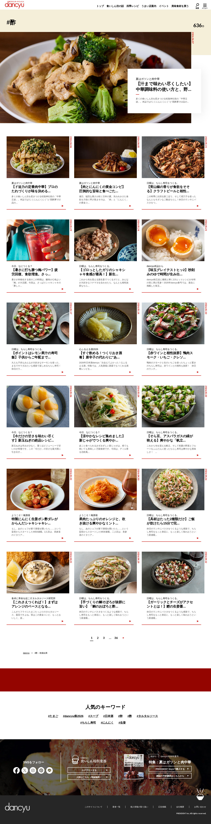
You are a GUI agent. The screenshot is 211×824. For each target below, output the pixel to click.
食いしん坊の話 (115, 6)
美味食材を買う (180, 6)
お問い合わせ (200, 807)
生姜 (122, 722)
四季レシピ (132, 6)
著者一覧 (116, 807)
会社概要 (180, 807)
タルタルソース (147, 716)
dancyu (26, 653)
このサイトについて (93, 807)
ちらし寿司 (88, 722)
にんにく (107, 722)
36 (116, 638)
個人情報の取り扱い (139, 807)
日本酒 (108, 716)
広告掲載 (162, 807)
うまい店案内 (148, 6)
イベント (164, 6)
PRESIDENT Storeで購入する (170, 769)
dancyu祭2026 (73, 716)
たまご (53, 716)
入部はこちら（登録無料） (89, 777)
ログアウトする (89, 770)
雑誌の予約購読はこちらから (170, 776)
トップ (100, 6)
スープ (93, 716)
